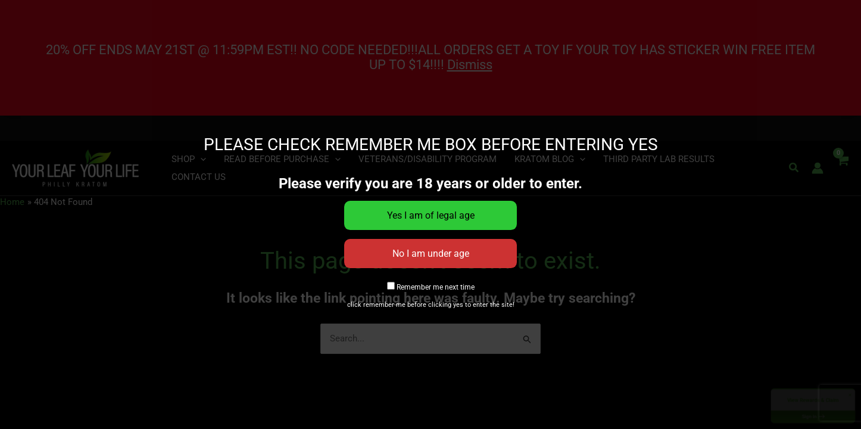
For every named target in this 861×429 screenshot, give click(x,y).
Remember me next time (431, 287)
